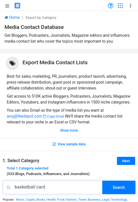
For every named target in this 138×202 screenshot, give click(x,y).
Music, (21, 199)
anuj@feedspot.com (24, 116)
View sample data (69, 144)
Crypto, (31, 199)
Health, (52, 199)
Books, (42, 199)
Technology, (119, 199)
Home (12, 17)
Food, (61, 199)
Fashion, (71, 199)
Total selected (27, 168)
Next (126, 161)
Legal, (106, 199)
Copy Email (53, 116)
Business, (95, 199)
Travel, (83, 199)
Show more (69, 130)
